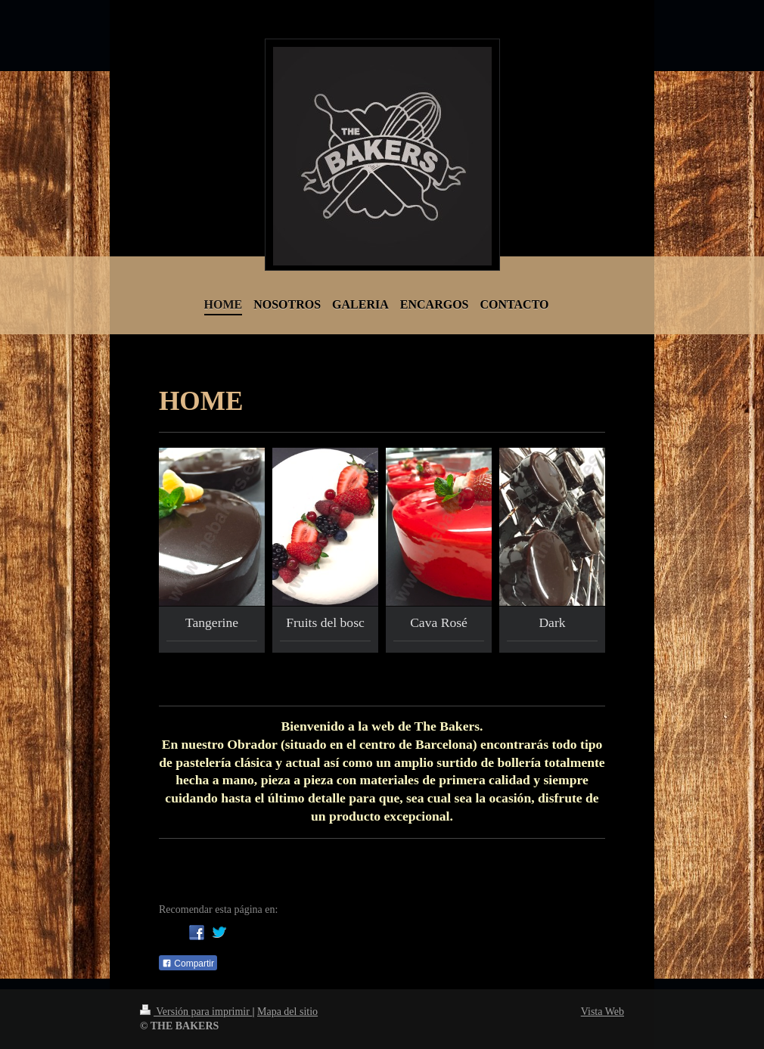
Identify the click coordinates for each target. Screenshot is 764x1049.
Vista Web (602, 1011)
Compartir (188, 963)
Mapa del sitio (287, 1011)
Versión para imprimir (196, 1011)
